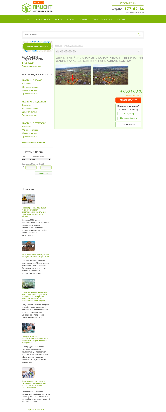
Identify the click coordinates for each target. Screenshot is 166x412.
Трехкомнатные (29, 94)
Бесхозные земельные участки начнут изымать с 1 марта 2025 (35, 256)
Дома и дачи (28, 63)
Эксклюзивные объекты (33, 143)
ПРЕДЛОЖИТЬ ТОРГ (128, 100)
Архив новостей (36, 409)
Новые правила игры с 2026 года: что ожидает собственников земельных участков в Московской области (34, 212)
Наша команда (42, 19)
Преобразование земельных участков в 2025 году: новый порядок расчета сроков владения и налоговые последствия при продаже (34, 297)
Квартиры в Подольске (34, 102)
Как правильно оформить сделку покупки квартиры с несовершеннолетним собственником (34, 384)
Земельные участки (31, 66)
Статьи (70, 19)
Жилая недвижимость (37, 74)
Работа (58, 19)
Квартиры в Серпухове (34, 123)
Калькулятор (128, 114)
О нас (27, 19)
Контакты (121, 19)
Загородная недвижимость (32, 58)
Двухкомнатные (29, 90)
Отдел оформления (102, 19)
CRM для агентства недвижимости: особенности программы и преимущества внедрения (35, 340)
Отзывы (83, 19)
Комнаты (26, 84)
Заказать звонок (127, 3)
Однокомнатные (30, 87)
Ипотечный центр (128, 118)
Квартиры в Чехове (32, 80)
